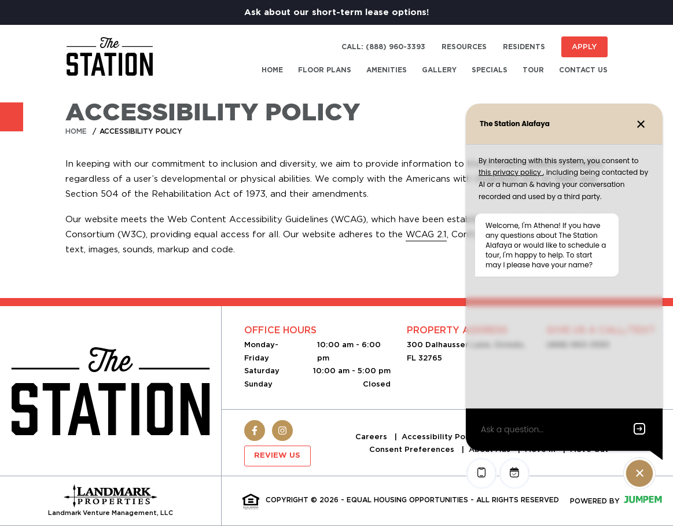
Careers (372, 436)
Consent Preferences (413, 449)
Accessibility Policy (441, 436)
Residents (524, 46)
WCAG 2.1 (426, 234)
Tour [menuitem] (533, 70)
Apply (584, 46)
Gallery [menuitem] (439, 70)
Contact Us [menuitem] (583, 70)
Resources (464, 46)
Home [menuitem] (272, 70)
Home (76, 131)
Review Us (277, 455)
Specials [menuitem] (489, 70)
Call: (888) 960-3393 (383, 46)
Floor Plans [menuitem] (324, 70)
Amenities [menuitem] (386, 70)
